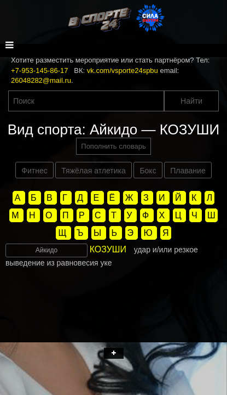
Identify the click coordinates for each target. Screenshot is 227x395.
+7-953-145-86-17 (39, 70)
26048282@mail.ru (41, 80)
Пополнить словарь (113, 146)
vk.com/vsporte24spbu (122, 70)
